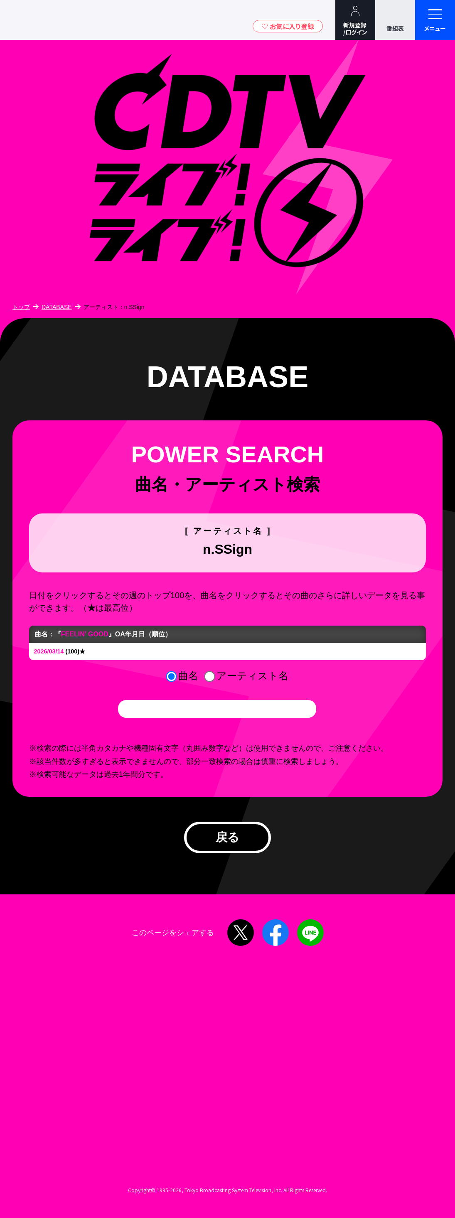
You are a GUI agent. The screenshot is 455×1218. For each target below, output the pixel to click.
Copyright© (141, 1189)
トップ (21, 307)
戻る (227, 837)
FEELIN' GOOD (84, 634)
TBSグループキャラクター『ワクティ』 (77, 19)
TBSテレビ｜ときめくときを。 (31, 20)
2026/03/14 (49, 651)
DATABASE (57, 307)
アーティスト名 (252, 675)
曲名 (188, 675)
